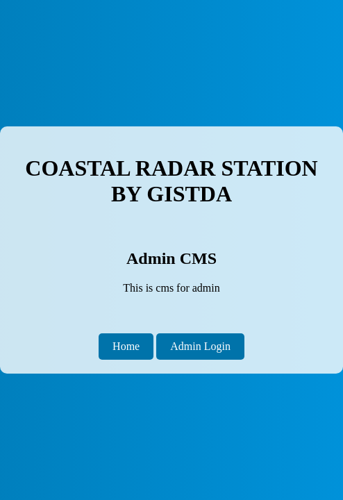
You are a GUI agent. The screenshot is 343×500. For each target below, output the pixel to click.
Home (126, 346)
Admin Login (200, 346)
